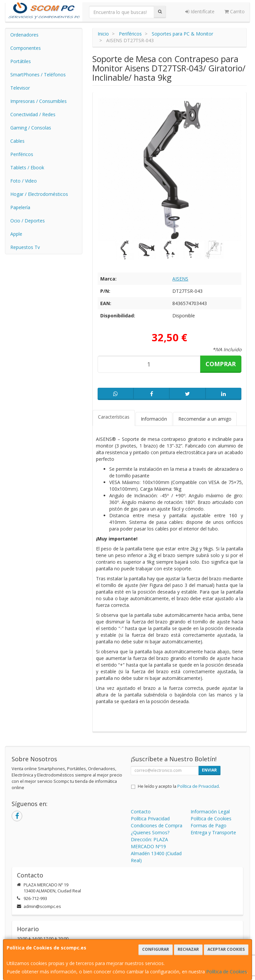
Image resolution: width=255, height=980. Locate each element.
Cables (17, 141)
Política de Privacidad (198, 786)
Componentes (25, 48)
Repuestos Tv (25, 247)
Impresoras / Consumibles (38, 101)
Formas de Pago (208, 825)
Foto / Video (23, 181)
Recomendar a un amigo (204, 419)
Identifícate (199, 11)
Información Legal (210, 811)
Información (154, 419)
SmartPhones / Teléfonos (38, 74)
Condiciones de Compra (156, 825)
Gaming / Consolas (30, 127)
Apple (16, 234)
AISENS (180, 279)
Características (113, 417)
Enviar (209, 770)
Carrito (234, 11)
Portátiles (20, 61)
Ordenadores (24, 35)
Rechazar (188, 949)
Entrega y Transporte (213, 832)
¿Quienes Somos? (150, 832)
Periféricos (21, 154)
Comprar (221, 364)
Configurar (155, 949)
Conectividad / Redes (32, 114)
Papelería (20, 207)
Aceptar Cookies (226, 949)
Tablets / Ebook (27, 167)
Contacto (141, 811)
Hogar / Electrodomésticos (39, 194)
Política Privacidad (150, 818)
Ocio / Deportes (27, 220)
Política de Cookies (226, 971)
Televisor (20, 88)
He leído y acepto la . (179, 786)
